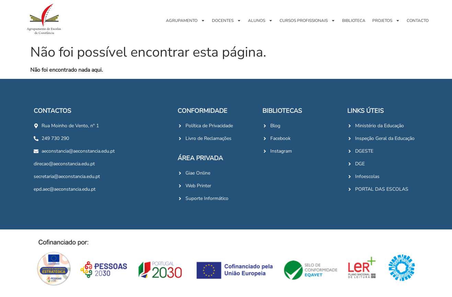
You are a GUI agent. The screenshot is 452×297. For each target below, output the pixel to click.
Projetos (386, 20)
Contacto (418, 20)
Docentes (226, 20)
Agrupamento (185, 20)
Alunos (260, 20)
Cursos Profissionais (307, 20)
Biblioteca (353, 20)
